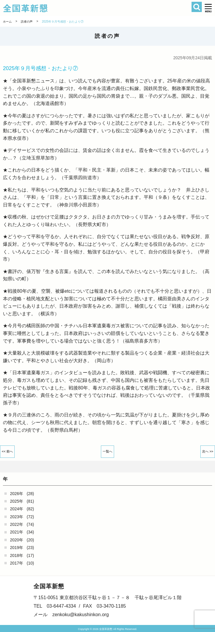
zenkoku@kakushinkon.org (80, 614)
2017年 (16, 563)
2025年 (16, 501)
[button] (208, 8)
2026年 (16, 493)
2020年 (16, 540)
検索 (197, 7)
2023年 (16, 516)
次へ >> (207, 451)
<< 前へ (7, 451)
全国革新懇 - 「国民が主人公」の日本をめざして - (89, 8)
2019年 (16, 547)
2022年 (16, 524)
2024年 (16, 508)
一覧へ (107, 451)
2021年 (16, 532)
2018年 (16, 555)
